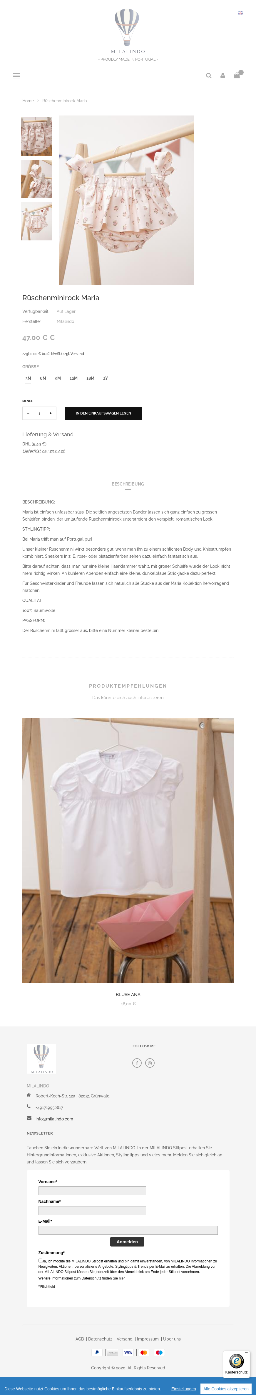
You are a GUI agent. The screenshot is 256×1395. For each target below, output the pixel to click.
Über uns (172, 1339)
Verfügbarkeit (35, 311)
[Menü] (246, 1354)
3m (28, 378)
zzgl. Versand (73, 354)
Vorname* (48, 1181)
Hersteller (31, 321)
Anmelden (127, 1241)
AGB (80, 1339)
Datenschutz (100, 1339)
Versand (125, 1339)
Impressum (148, 1339)
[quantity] (39, 413)
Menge (27, 401)
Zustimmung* (52, 1252)
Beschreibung (128, 484)
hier (121, 1278)
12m (74, 378)
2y (105, 378)
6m (43, 378)
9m (58, 378)
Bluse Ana (128, 994)
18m (90, 378)
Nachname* (50, 1201)
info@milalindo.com (54, 1119)
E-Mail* (45, 1221)
